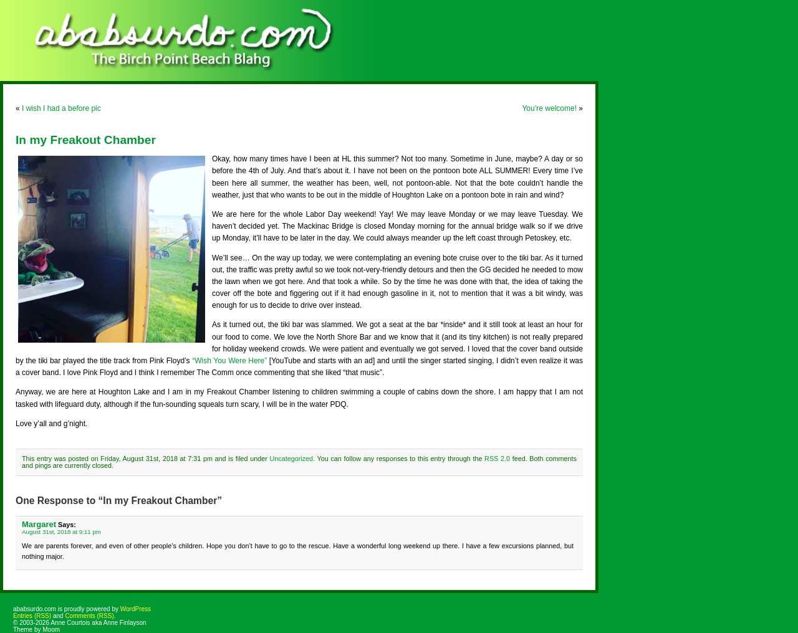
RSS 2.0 (497, 458)
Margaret (39, 524)
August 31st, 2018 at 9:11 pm (61, 531)
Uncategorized (292, 458)
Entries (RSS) (32, 615)
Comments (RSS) (89, 615)
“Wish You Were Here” (229, 360)
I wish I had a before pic (61, 108)
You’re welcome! (549, 108)
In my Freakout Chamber (86, 139)
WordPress (135, 609)
